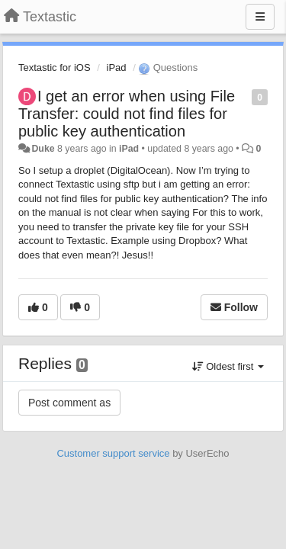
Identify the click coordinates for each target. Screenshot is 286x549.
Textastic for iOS (54, 67)
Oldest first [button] (228, 366)
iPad (117, 67)
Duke (42, 148)
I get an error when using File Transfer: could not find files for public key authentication (126, 114)
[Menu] (260, 17)
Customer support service (112, 453)
